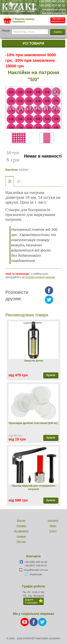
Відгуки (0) (18, 181)
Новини (21, 536)
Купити (50, 375)
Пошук (6, 30)
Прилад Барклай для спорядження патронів (33, 487)
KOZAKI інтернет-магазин (40, 277)
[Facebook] (33, 621)
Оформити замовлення (58, 20)
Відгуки (21, 520)
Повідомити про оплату (54, 9)
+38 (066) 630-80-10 (52, 5)
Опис (9, 181)
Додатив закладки (31, 601)
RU (34, 4)
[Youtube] (25, 621)
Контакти (53, 520)
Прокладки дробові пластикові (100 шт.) (33, 423)
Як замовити (21, 531)
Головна (21, 525)
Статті (52, 531)
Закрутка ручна (33, 360)
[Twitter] (42, 621)
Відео (53, 525)
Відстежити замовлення (54, 13)
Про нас (21, 541)
